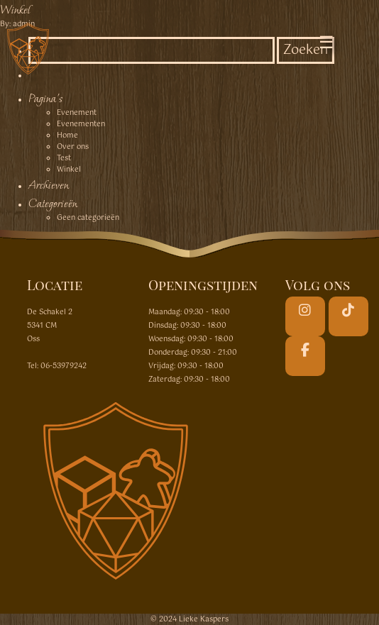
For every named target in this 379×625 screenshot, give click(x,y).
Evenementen (81, 124)
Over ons (73, 147)
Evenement (77, 112)
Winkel (15, 9)
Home (67, 135)
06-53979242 (63, 366)
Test (64, 158)
